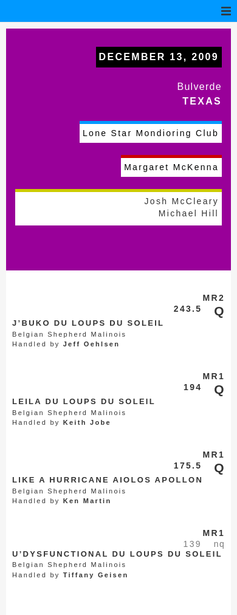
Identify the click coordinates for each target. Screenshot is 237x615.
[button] (226, 11)
